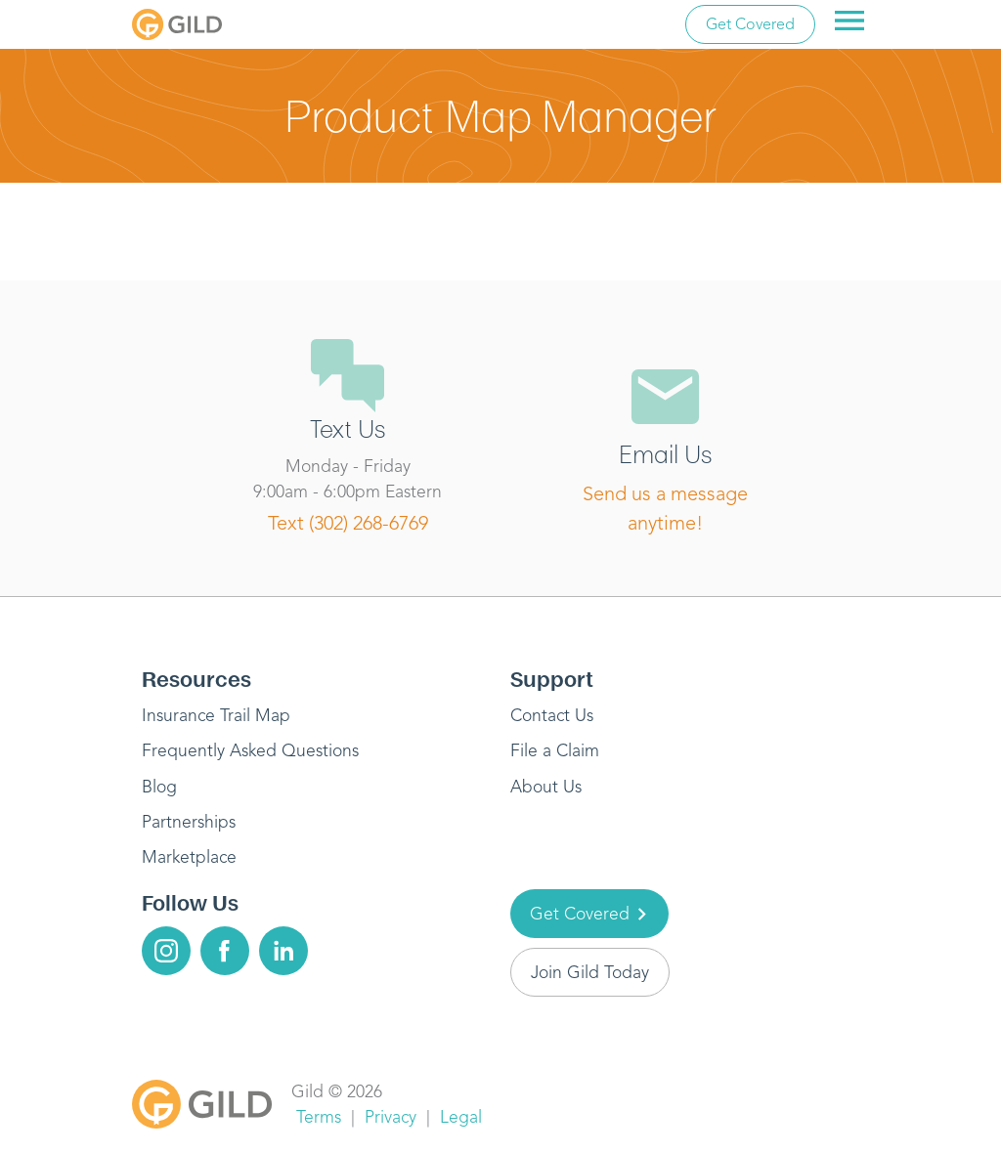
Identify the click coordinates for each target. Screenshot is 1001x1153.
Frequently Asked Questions (250, 750)
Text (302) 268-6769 (348, 522)
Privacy (390, 1117)
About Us (546, 786)
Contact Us (551, 715)
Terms (318, 1117)
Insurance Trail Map (216, 715)
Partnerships (189, 822)
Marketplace (189, 857)
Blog (159, 786)
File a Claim (554, 750)
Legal (461, 1117)
